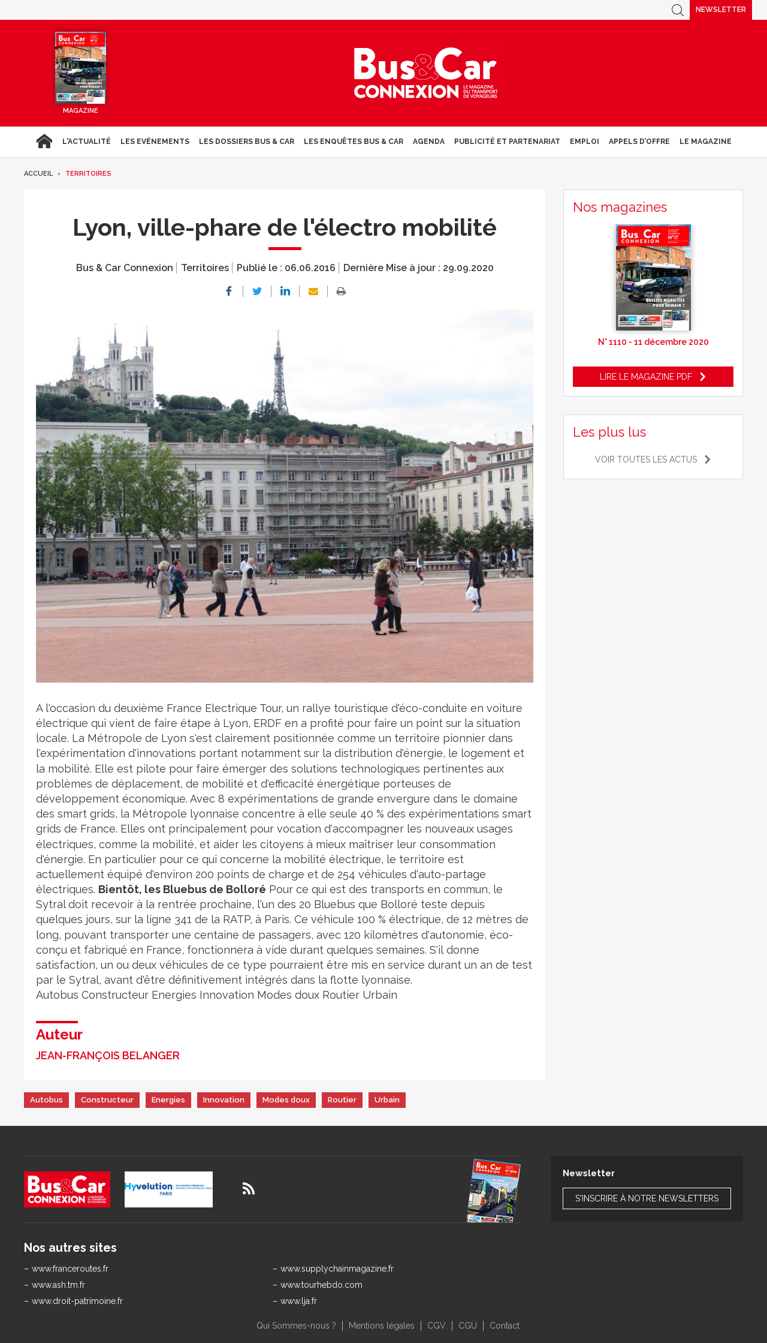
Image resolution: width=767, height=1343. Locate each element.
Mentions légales (382, 1325)
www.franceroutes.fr (70, 1268)
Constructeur (107, 1099)
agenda (429, 141)
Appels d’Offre (639, 141)
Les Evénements (154, 141)
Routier (342, 1099)
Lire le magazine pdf (646, 376)
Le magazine (706, 141)
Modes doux (286, 1099)
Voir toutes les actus (646, 459)
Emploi (584, 141)
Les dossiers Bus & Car (246, 141)
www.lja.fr (298, 1301)
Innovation (223, 1099)
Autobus (46, 1099)
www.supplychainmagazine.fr (337, 1268)
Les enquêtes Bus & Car (353, 141)
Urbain (387, 1099)
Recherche (678, 10)
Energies (168, 1099)
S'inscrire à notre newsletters (646, 1198)
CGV (436, 1325)
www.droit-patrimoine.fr (77, 1301)
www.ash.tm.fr (58, 1285)
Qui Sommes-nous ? (296, 1325)
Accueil (44, 142)
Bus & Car (426, 73)
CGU (467, 1325)
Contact (505, 1325)
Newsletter (721, 9)
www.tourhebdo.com (321, 1285)
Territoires (88, 174)
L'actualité (86, 141)
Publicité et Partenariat (507, 141)
